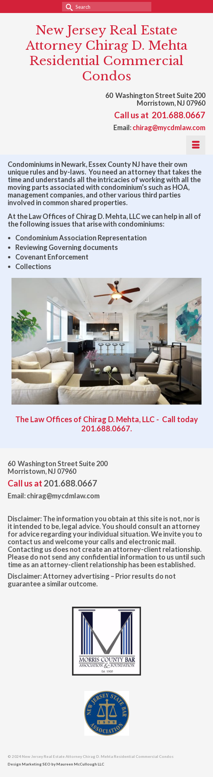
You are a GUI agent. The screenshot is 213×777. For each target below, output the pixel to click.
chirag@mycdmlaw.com (169, 127)
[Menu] (195, 145)
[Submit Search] (68, 6)
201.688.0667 (178, 115)
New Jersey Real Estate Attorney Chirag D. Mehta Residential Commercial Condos (106, 53)
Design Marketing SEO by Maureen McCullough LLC (56, 764)
